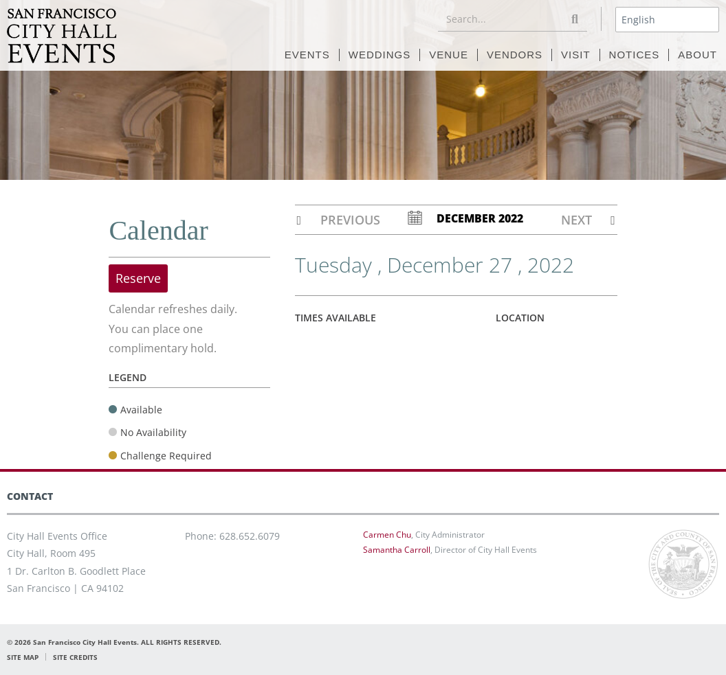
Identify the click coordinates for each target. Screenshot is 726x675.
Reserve (138, 278)
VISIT (576, 54)
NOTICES (634, 54)
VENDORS (514, 54)
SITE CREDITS (75, 657)
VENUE (448, 54)
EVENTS (307, 54)
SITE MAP (22, 657)
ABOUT (697, 54)
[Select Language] (667, 19)
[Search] (574, 19)
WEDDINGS (380, 54)
